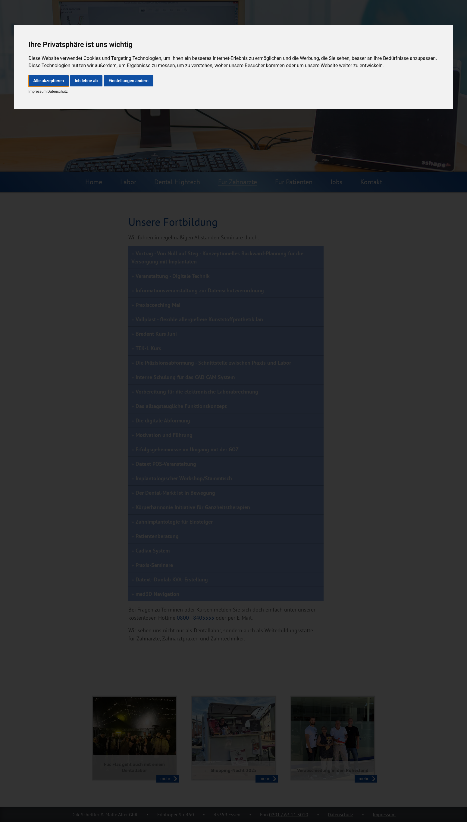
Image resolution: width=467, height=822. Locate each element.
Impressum (38, 91)
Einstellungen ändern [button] (128, 80)
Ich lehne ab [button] (86, 80)
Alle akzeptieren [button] (48, 80)
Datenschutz (57, 91)
